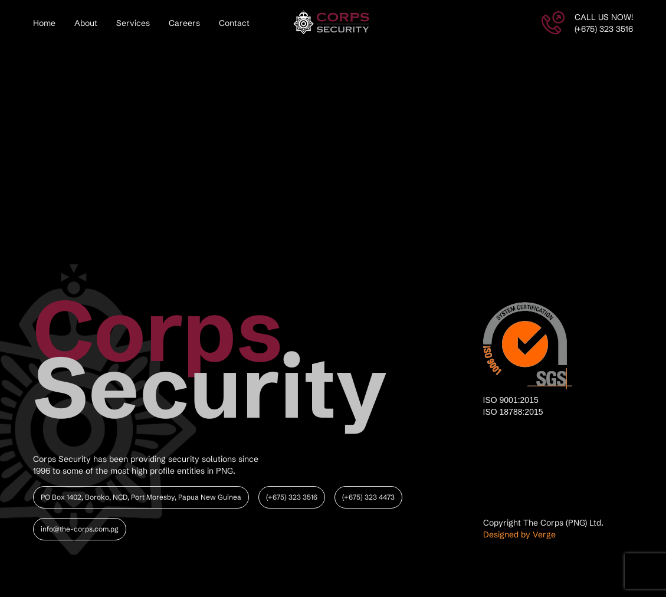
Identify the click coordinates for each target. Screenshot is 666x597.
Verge (544, 534)
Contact (234, 23)
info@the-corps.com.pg (80, 528)
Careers (184, 23)
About (85, 23)
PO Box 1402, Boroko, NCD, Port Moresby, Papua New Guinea (141, 497)
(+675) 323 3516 (291, 497)
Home (44, 23)
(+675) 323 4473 (368, 497)
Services (133, 23)
